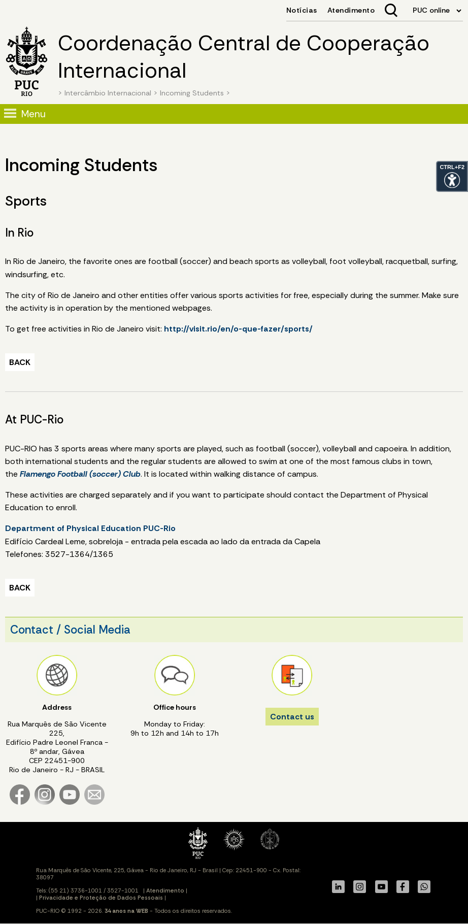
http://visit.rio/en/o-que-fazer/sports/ (238, 328)
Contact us (292, 716)
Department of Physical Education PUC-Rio (90, 528)
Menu (33, 114)
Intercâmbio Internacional (107, 92)
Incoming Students (192, 92)
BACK (19, 362)
